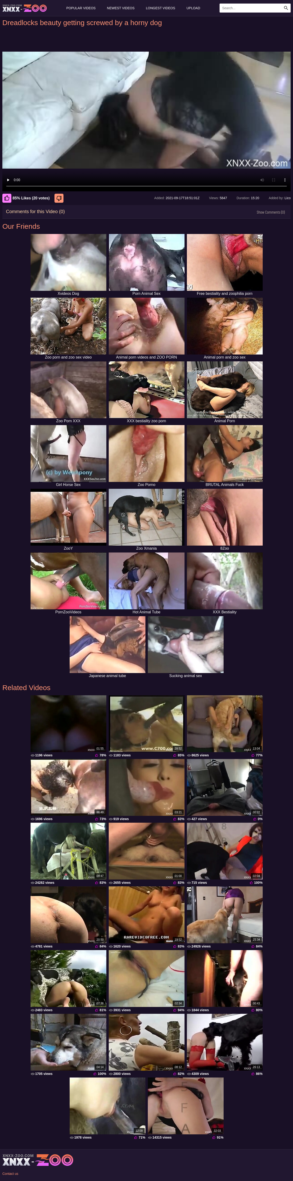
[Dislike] (59, 198)
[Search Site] (286, 8)
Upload (193, 8)
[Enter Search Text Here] (255, 8)
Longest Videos (160, 8)
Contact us (10, 1174)
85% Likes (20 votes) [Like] (26, 198)
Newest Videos (121, 8)
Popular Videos (81, 8)
